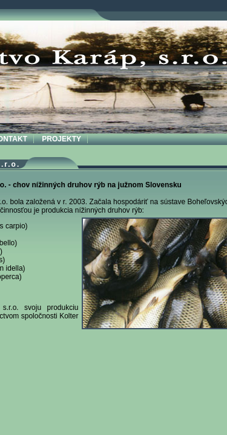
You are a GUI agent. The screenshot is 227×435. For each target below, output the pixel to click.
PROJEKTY (61, 139)
